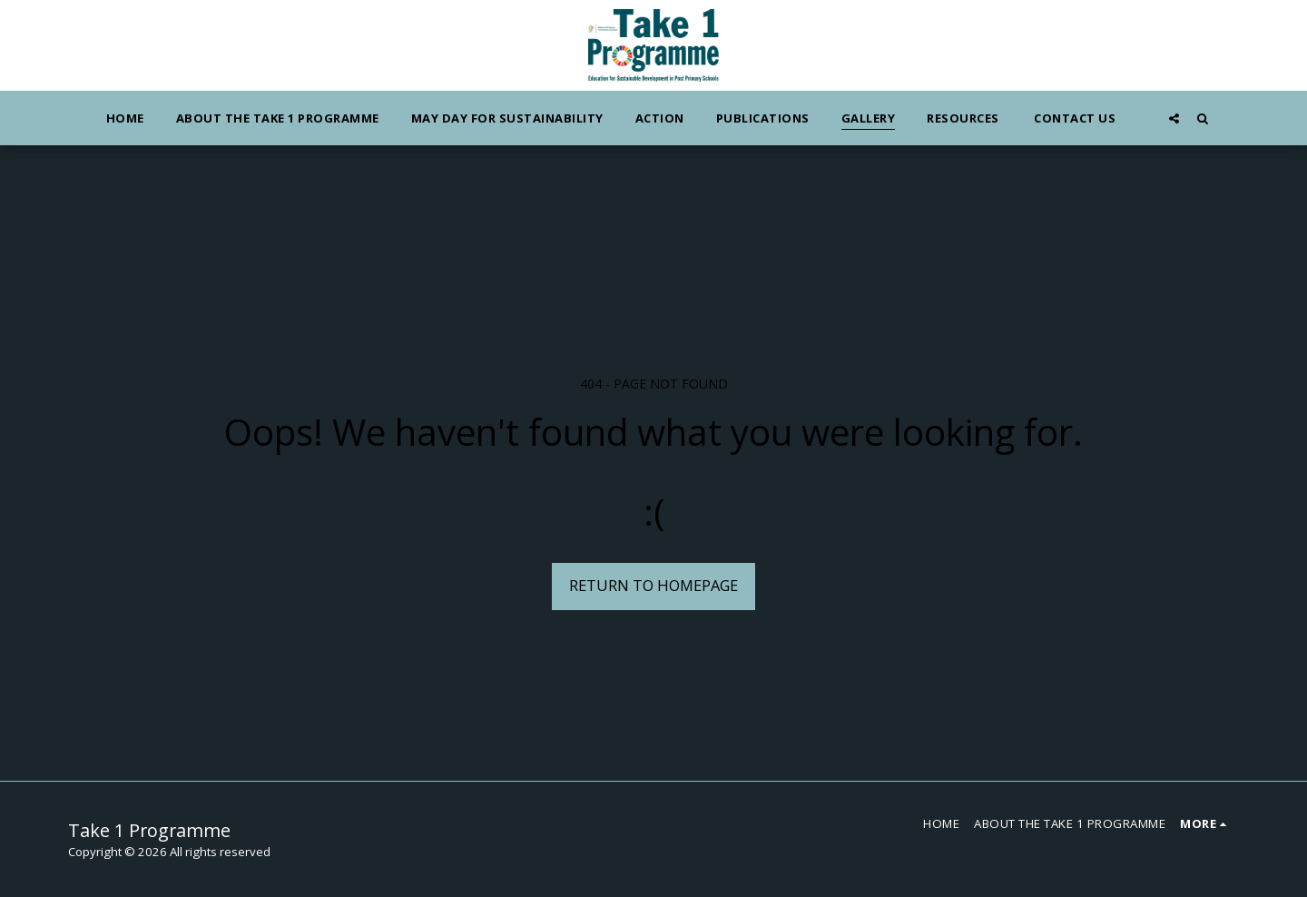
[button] (1174, 118)
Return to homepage (653, 585)
